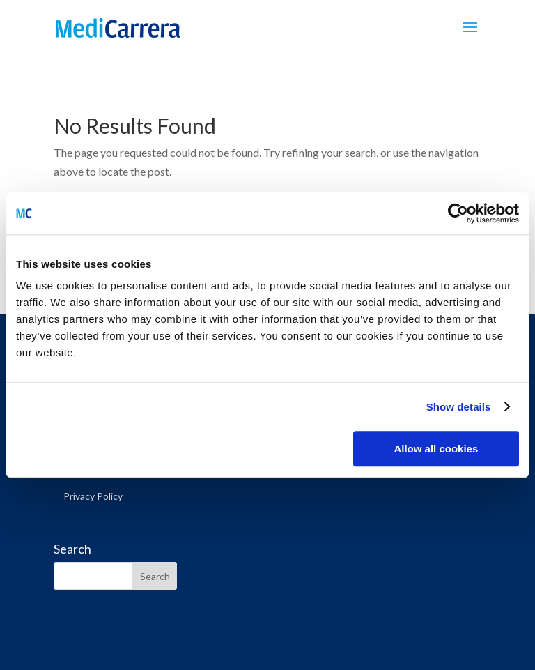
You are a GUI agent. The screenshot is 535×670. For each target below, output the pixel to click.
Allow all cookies (436, 449)
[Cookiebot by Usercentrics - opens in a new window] (458, 213)
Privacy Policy (93, 496)
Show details (458, 407)
